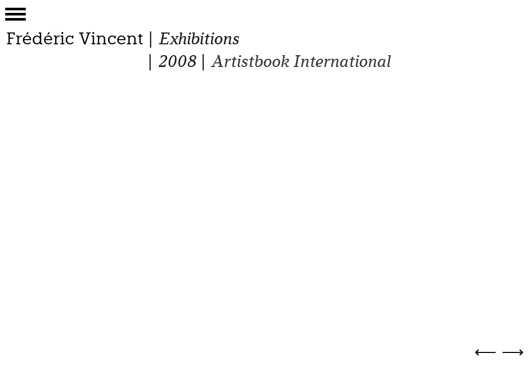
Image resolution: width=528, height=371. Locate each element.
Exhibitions (198, 39)
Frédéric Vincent (74, 38)
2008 (176, 62)
